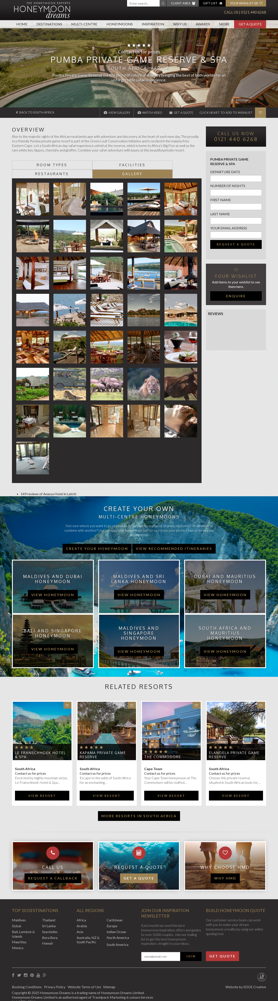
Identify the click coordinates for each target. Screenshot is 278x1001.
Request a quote (236, 244)
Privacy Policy (55, 978)
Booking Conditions (27, 978)
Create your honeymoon (97, 539)
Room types (35, 165)
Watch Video (147, 112)
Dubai (16, 917)
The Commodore (162, 748)
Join (191, 947)
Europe (112, 917)
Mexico (17, 939)
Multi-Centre (84, 24)
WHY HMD (225, 869)
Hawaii (47, 934)
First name (220, 200)
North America (118, 928)
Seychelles (50, 922)
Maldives (19, 911)
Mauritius (19, 933)
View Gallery (113, 112)
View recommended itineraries (174, 539)
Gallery (178, 165)
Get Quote (222, 947)
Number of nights (227, 186)
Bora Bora (50, 928)
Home (21, 24)
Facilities (83, 165)
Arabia (82, 917)
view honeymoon (52, 586)
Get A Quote (250, 24)
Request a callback (53, 869)
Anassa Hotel (53, 485)
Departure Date (225, 171)
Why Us (180, 24)
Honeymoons (119, 24)
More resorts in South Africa (139, 807)
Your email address (228, 228)
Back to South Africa (36, 112)
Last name (220, 214)
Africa (81, 911)
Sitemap (113, 978)
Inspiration (153, 24)
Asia (80, 922)
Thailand (48, 911)
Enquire (236, 296)
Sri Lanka (49, 917)
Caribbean (114, 911)
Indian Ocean (116, 922)
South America (117, 936)
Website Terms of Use (86, 978)
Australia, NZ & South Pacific (88, 930)
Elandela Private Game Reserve (234, 745)
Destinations (49, 24)
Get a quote (139, 869)
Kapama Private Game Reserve (103, 745)
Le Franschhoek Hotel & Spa (40, 745)
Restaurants (130, 165)
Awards (203, 24)
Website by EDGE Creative (245, 978)
